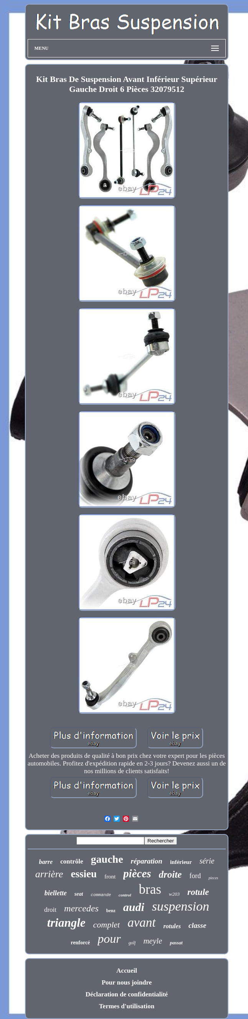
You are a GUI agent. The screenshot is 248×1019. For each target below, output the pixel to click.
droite (170, 874)
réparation (146, 861)
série (207, 861)
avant (141, 922)
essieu (84, 874)
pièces (137, 873)
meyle (152, 940)
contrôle (71, 861)
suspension (180, 906)
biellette (56, 893)
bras (150, 889)
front (110, 876)
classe (197, 925)
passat (176, 942)
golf (132, 942)
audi (133, 907)
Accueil (126, 970)
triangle (66, 922)
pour (109, 938)
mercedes (81, 908)
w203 (174, 894)
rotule (198, 892)
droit (50, 909)
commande (101, 895)
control (125, 895)
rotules (172, 926)
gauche (107, 859)
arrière (49, 874)
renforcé (80, 942)
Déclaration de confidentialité (127, 994)
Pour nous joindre (127, 982)
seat (78, 894)
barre (46, 862)
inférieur (181, 862)
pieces (213, 878)
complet (106, 924)
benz (111, 910)
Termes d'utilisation (126, 1006)
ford (195, 876)
